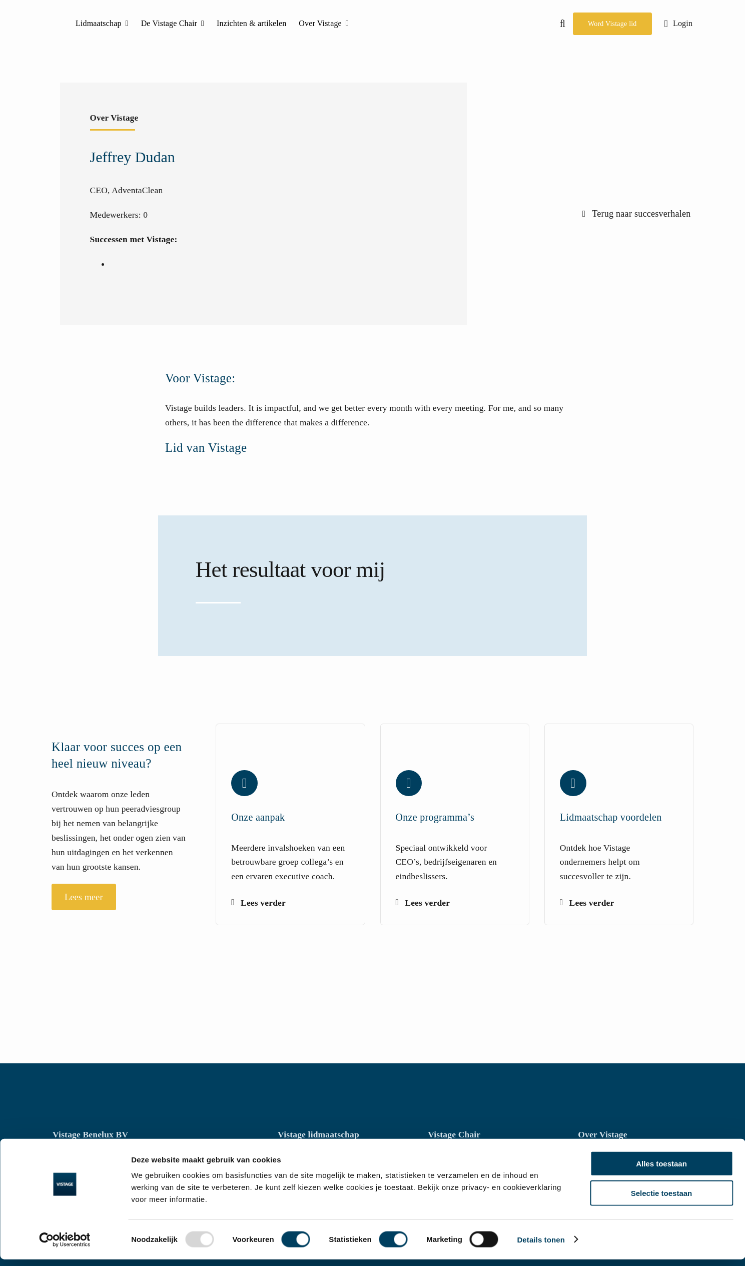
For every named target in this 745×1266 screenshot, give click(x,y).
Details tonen (540, 1246)
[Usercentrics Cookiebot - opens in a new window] (65, 1246)
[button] (562, 24)
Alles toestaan (661, 1170)
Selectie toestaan (661, 1199)
